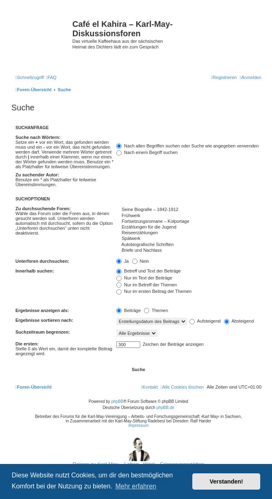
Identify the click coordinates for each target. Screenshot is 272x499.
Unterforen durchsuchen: (42, 261)
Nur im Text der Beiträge (144, 277)
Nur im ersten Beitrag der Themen (153, 291)
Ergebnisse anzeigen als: (42, 310)
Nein (140, 261)
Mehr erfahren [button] (136, 486)
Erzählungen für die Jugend (189, 227)
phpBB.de (165, 407)
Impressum (138, 425)
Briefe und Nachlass (189, 250)
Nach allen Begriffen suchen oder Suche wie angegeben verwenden (187, 145)
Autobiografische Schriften (189, 245)
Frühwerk (189, 216)
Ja (122, 261)
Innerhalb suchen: (34, 270)
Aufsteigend (205, 321)
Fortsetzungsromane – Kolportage (189, 221)
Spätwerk (189, 239)
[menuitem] (51, 77)
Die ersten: (27, 343)
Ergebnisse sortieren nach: (44, 320)
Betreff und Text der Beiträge (148, 270)
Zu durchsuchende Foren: (43, 208)
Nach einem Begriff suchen (147, 152)
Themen (156, 310)
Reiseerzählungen (189, 233)
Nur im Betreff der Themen (146, 284)
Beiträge (128, 310)
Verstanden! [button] (226, 481)
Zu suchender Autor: (37, 174)
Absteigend (239, 321)
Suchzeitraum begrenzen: (42, 332)
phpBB (117, 401)
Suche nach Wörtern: (38, 137)
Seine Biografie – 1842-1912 (189, 210)
